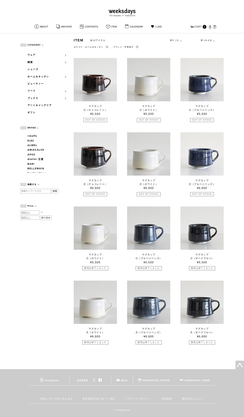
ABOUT (44, 26)
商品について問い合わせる (56, 398)
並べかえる (208, 40)
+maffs (32, 136)
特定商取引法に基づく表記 (99, 398)
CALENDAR (136, 26)
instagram (52, 380)
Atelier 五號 (35, 159)
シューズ (32, 69)
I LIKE (158, 26)
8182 (30, 140)
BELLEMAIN (35, 168)
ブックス (47, 98)
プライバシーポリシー (138, 398)
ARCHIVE (66, 26)
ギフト (31, 112)
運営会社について (193, 398)
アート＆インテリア (39, 105)
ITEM (114, 26)
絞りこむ (176, 40)
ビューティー (35, 83)
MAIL (124, 380)
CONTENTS (91, 26)
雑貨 (47, 62)
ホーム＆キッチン (47, 76)
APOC (31, 154)
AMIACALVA (35, 149)
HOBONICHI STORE (156, 380)
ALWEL (32, 145)
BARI (31, 164)
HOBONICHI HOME (197, 380)
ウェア (47, 55)
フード (47, 91)
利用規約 (166, 398)
